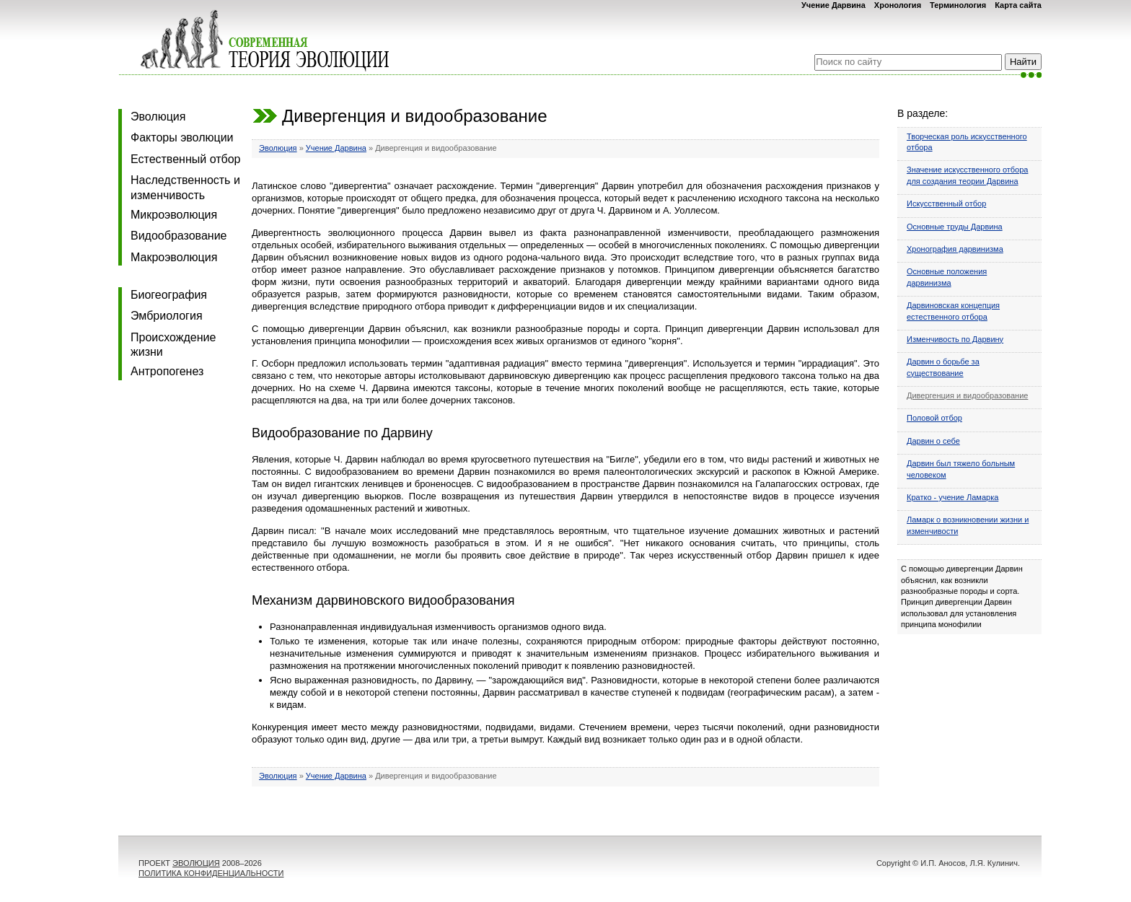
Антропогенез (167, 371)
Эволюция (158, 116)
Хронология (897, 5)
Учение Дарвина (833, 5)
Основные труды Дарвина (955, 226)
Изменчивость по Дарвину (955, 339)
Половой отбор (934, 417)
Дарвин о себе (933, 441)
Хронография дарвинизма (955, 249)
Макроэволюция (174, 257)
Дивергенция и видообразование (967, 395)
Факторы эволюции (182, 137)
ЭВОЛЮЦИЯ (196, 863)
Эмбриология (167, 316)
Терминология (958, 5)
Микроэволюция (174, 215)
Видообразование (178, 235)
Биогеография (169, 295)
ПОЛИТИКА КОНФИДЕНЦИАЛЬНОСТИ (210, 873)
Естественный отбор (185, 159)
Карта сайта (1018, 5)
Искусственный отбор (946, 203)
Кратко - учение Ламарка (952, 497)
